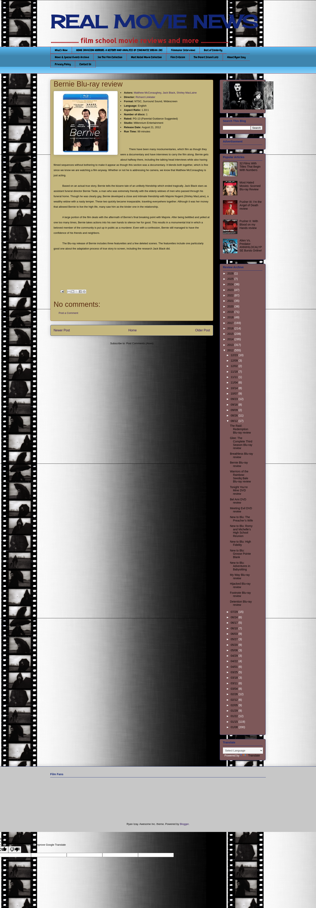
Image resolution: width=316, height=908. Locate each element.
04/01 (234, 666)
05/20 (234, 644)
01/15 (234, 721)
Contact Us (85, 64)
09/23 (234, 399)
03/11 (234, 683)
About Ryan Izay (236, 57)
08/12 (234, 421)
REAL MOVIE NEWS (154, 22)
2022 (230, 295)
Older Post (202, 330)
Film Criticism (177, 57)
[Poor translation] (14, 849)
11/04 (234, 382)
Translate (250, 755)
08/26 (234, 415)
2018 (230, 317)
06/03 (234, 633)
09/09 (234, 410)
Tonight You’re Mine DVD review (239, 490)
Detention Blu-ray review (241, 603)
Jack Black (169, 92)
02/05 (234, 705)
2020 (230, 306)
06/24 (234, 617)
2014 (230, 339)
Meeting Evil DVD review (241, 510)
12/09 (234, 360)
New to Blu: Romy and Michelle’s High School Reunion (241, 531)
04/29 (234, 655)
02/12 (234, 699)
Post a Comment (68, 312)
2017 (230, 323)
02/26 (234, 694)
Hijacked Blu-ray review (240, 585)
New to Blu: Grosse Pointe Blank (240, 554)
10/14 (234, 388)
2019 (230, 311)
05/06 (234, 650)
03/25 (234, 672)
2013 (230, 344)
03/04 (234, 688)
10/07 (234, 393)
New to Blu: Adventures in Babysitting (240, 566)
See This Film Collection (110, 57)
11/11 (234, 377)
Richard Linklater (145, 97)
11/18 (234, 371)
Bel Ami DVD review (238, 501)
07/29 (234, 611)
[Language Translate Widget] (243, 750)
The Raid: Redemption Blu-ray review (240, 429)
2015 (230, 333)
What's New (61, 50)
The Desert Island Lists (206, 57)
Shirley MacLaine (187, 92)
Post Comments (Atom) (139, 343)
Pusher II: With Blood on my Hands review (249, 225)
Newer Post (62, 330)
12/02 (234, 366)
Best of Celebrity (213, 50)
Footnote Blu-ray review (240, 594)
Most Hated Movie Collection (146, 57)
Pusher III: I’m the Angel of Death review (251, 205)
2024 (230, 284)
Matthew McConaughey (147, 92)
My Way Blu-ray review (240, 576)
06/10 (234, 628)
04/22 (234, 661)
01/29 (234, 710)
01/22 (234, 716)
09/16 (234, 404)
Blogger (184, 824)
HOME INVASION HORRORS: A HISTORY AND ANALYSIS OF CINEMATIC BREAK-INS (119, 50)
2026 (230, 273)
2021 (230, 300)
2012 (230, 350)
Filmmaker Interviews (183, 50)
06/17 (234, 622)
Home (132, 330)
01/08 (234, 727)
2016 (230, 328)
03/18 (234, 677)
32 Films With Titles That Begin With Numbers (250, 167)
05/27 (234, 639)
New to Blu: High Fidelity (240, 543)
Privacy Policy (63, 64)
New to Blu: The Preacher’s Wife (241, 518)
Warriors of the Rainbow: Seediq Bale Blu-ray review (240, 476)
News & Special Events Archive (72, 57)
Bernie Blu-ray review (239, 464)
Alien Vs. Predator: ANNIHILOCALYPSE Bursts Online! (251, 245)
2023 (230, 290)
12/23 (234, 355)
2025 (230, 278)
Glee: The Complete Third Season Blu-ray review (241, 443)
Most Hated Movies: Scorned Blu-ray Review (250, 186)
